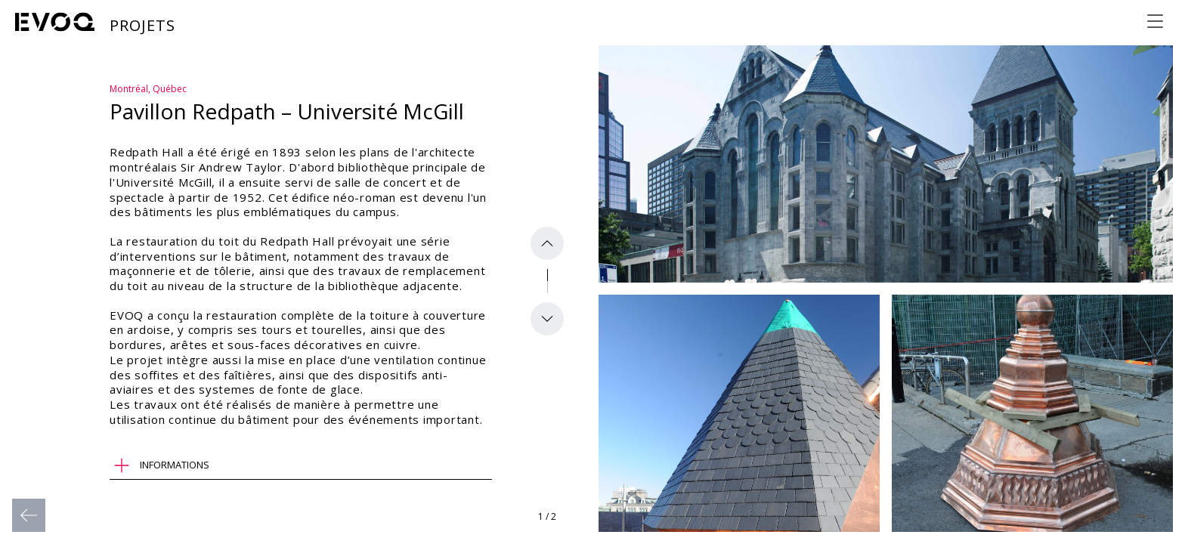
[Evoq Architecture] (55, 22)
